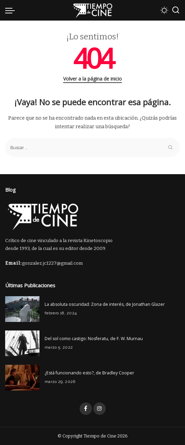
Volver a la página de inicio (92, 78)
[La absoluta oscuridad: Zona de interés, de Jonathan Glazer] (22, 309)
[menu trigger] (11, 10)
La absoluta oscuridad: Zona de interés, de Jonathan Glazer (105, 304)
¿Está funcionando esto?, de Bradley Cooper (89, 373)
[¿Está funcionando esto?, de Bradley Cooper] (22, 377)
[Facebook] (86, 408)
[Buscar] (176, 10)
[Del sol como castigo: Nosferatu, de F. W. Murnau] (22, 343)
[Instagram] (99, 408)
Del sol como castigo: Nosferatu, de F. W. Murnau (94, 338)
